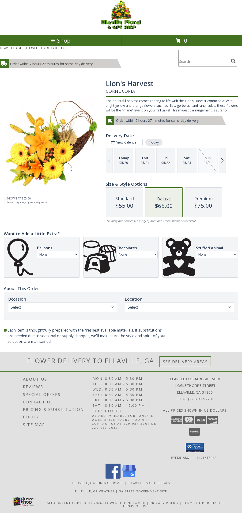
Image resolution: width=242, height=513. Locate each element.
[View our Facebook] (113, 477)
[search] (233, 61)
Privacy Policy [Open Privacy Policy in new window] (164, 503)
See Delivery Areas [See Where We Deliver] (185, 361)
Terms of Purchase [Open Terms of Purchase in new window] (202, 503)
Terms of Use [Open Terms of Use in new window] (136, 506)
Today (154, 142)
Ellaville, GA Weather (95, 491)
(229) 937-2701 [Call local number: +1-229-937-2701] (201, 398)
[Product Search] (204, 61)
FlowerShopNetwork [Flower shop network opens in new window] (124, 503)
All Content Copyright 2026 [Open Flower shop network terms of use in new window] (74, 503)
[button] (195, 447)
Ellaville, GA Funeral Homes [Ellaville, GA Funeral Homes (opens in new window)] (98, 483)
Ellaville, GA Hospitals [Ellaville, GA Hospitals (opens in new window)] (149, 483)
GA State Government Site (143, 491)
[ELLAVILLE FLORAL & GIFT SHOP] (121, 28)
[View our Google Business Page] (128, 477)
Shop (60, 40)
